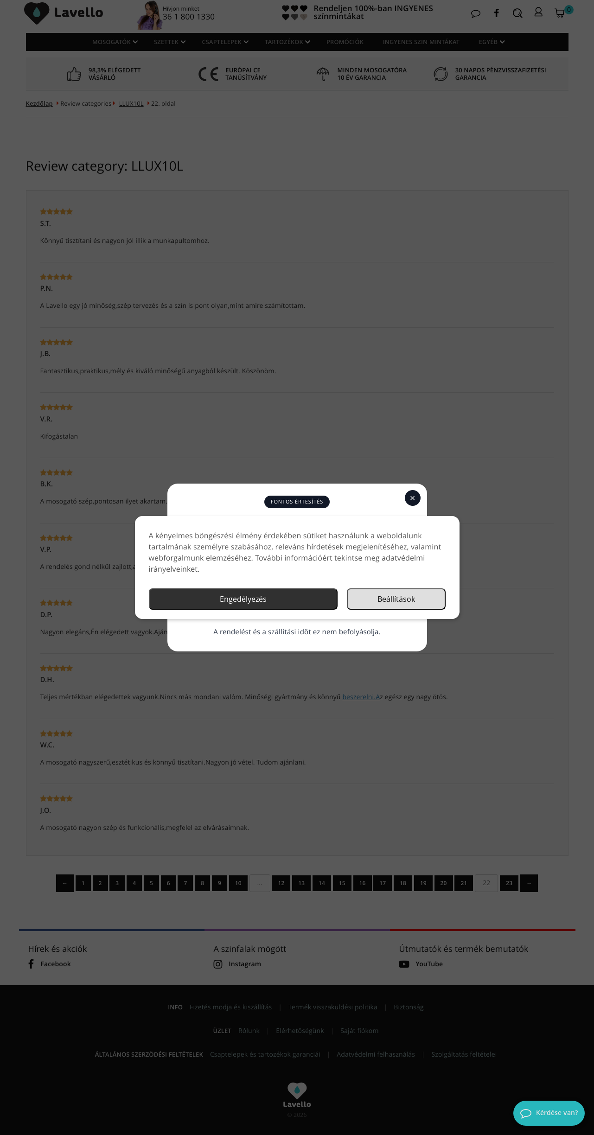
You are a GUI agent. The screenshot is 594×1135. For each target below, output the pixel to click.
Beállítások (396, 599)
